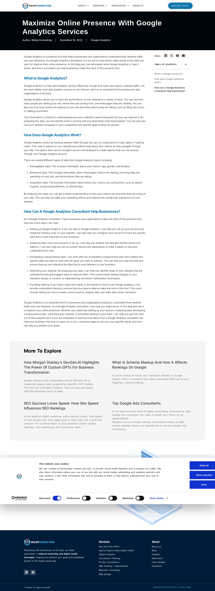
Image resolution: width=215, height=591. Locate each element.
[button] (165, 55)
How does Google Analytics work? (169, 81)
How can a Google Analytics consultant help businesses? (170, 89)
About (83, 5)
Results (138, 5)
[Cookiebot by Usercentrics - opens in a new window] (19, 585)
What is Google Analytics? (169, 73)
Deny (190, 571)
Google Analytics (100, 40)
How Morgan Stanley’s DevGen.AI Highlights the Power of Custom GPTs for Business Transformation (61, 367)
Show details (157, 585)
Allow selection (190, 562)
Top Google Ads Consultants (136, 403)
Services (100, 5)
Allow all (190, 552)
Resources (120, 5)
